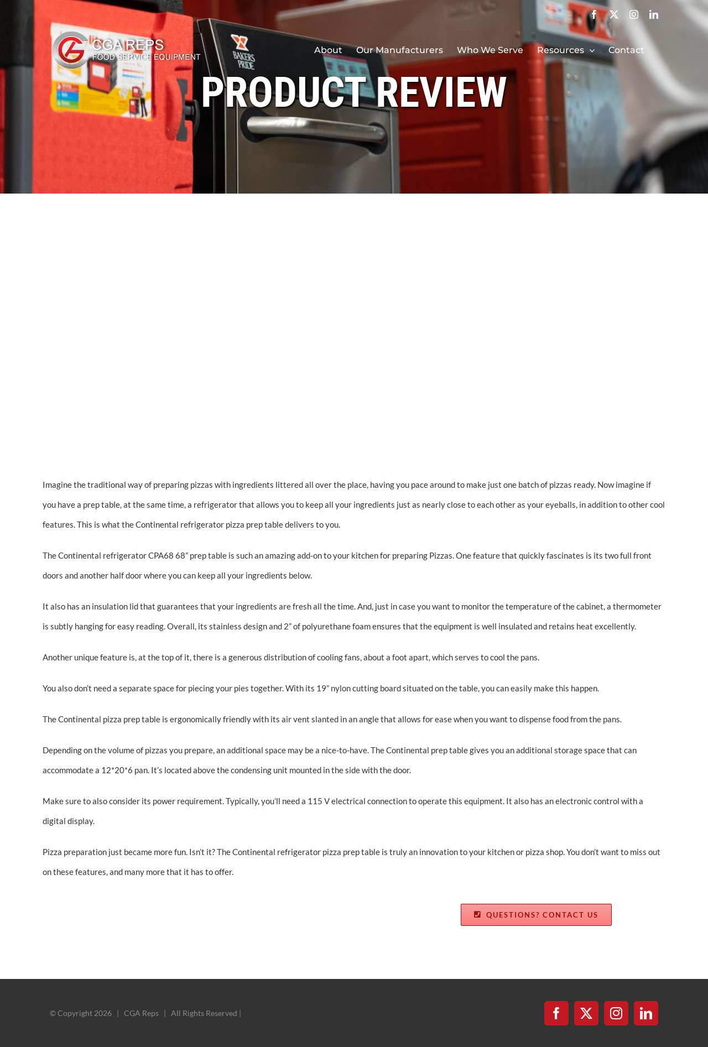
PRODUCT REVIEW (354, 92)
